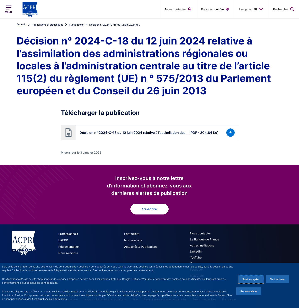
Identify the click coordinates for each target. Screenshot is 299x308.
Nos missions (133, 240)
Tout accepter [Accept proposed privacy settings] (251, 279)
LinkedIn (196, 251)
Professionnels (68, 233)
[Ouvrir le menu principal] (8, 9)
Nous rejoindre (68, 253)
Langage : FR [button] (251, 9)
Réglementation (69, 246)
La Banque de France (204, 239)
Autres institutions (202, 245)
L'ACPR (63, 240)
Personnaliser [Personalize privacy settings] (248, 291)
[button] (283, 9)
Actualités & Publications (140, 246)
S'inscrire (149, 209)
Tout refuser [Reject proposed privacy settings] (277, 279)
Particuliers (131, 233)
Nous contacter (200, 233)
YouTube (196, 257)
